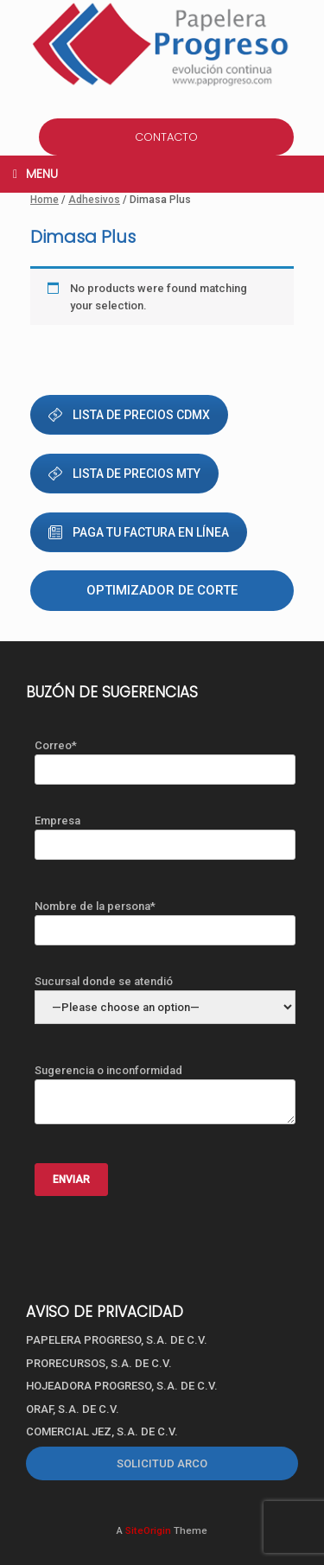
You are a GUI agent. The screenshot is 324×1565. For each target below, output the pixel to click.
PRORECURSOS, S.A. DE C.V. (99, 1363)
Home (44, 200)
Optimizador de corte (162, 590)
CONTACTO (166, 137)
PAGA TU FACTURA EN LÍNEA (138, 532)
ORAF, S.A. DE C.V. (72, 1409)
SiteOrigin (148, 1530)
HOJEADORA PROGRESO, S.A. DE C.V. (122, 1385)
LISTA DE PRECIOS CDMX (129, 415)
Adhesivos (94, 200)
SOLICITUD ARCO (162, 1463)
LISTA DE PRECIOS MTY (124, 473)
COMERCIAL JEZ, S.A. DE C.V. (102, 1431)
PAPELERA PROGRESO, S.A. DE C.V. (116, 1339)
